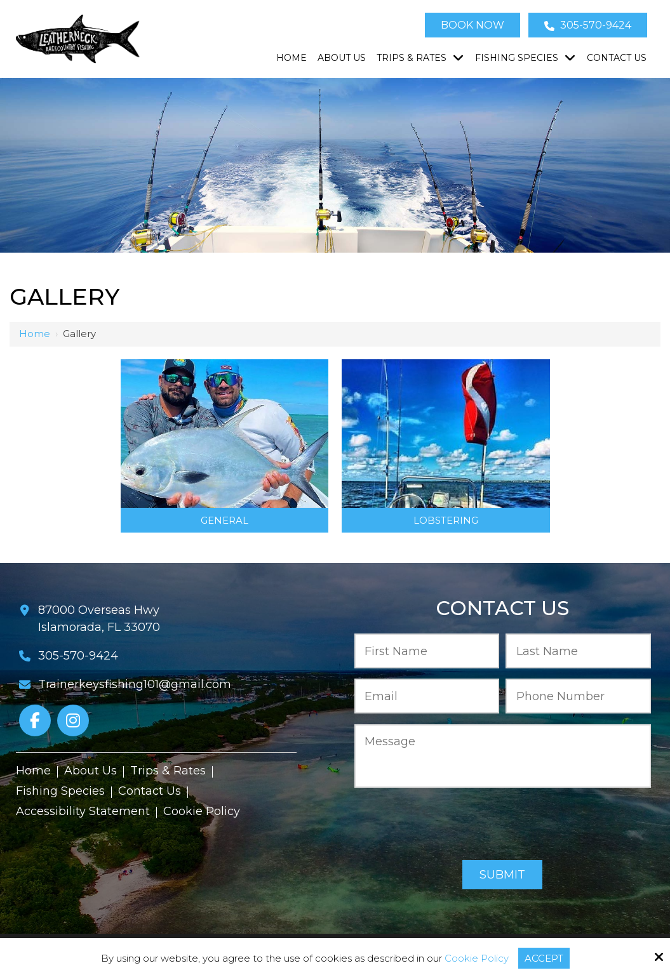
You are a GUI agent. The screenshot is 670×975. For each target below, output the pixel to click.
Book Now (472, 25)
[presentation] (502, 824)
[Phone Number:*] (578, 696)
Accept (544, 958)
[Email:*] (427, 696)
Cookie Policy (477, 958)
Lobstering (445, 520)
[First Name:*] (427, 650)
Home (34, 334)
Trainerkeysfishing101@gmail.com (134, 684)
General (224, 520)
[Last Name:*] (578, 650)
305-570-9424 (587, 25)
